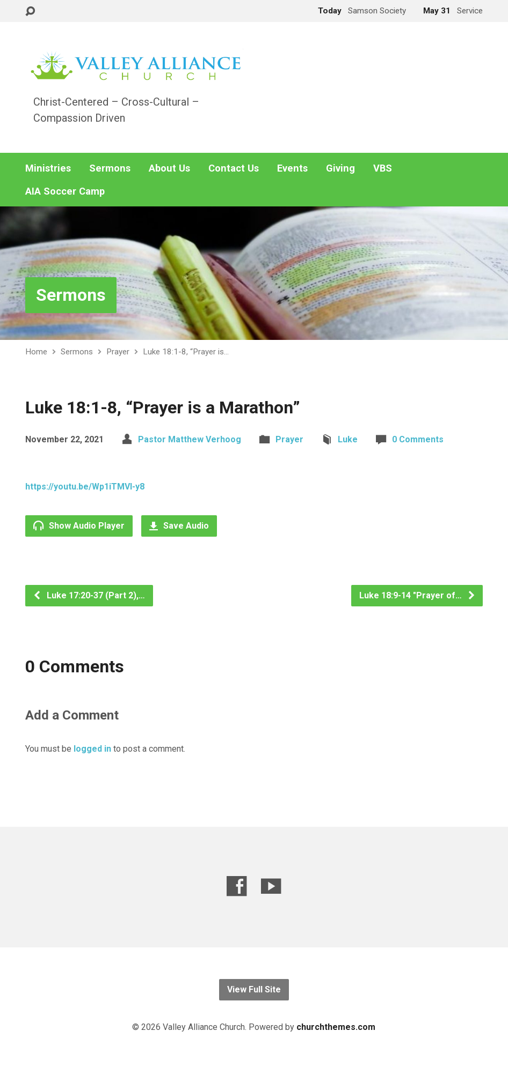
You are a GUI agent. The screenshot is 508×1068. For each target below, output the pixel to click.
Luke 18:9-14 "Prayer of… (417, 595)
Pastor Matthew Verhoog (189, 439)
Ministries (48, 168)
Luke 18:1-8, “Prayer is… (186, 352)
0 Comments (418, 439)
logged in (92, 749)
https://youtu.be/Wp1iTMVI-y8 (84, 486)
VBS (382, 168)
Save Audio (179, 526)
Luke (348, 439)
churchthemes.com (335, 1027)
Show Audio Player (79, 525)
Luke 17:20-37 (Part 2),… (89, 595)
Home (36, 352)
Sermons (109, 168)
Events (292, 168)
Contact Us (233, 168)
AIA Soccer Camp (65, 191)
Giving (340, 168)
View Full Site (254, 989)
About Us (169, 168)
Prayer (117, 352)
